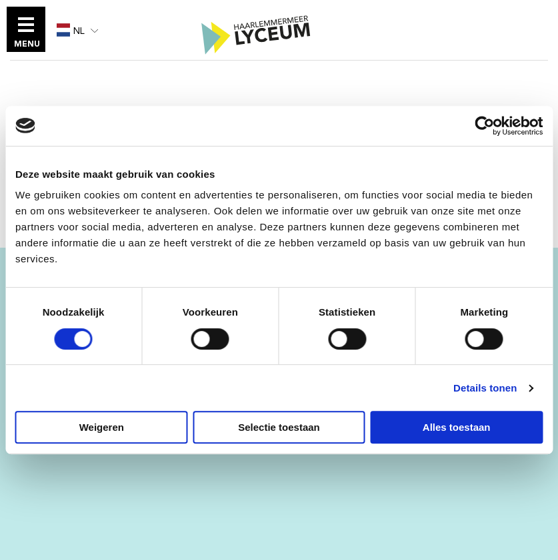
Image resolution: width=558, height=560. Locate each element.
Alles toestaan (457, 427)
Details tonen (485, 388)
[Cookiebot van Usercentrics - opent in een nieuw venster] (484, 126)
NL (71, 30)
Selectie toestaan (279, 427)
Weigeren (101, 427)
